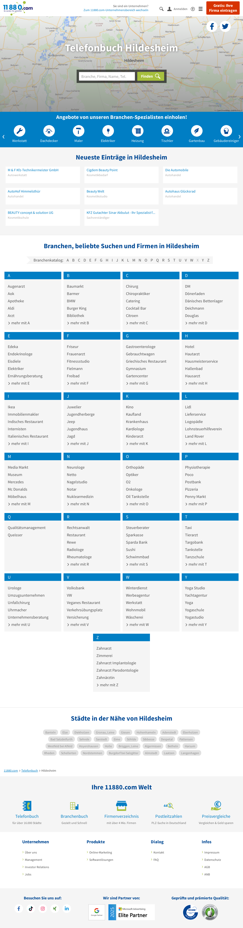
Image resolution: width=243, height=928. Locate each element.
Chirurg (132, 286)
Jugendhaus (77, 428)
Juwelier (74, 406)
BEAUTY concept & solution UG (30, 212)
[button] (3, 136)
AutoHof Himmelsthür (24, 191)
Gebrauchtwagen (140, 353)
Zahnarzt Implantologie (116, 662)
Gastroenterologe (140, 346)
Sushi (130, 549)
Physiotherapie (197, 467)
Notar (71, 489)
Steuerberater (137, 527)
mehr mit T (196, 564)
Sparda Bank (136, 542)
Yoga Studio (195, 587)
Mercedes (16, 481)
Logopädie (194, 421)
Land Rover (194, 436)
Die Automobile (176, 170)
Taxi (188, 527)
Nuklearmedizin (80, 496)
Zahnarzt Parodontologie (117, 670)
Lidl (188, 406)
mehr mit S (137, 564)
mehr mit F (78, 383)
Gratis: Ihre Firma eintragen (223, 8)
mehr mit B (78, 322)
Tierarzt (191, 534)
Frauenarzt (76, 353)
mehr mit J (78, 443)
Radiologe (75, 549)
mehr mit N (78, 503)
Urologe (14, 587)
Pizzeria (191, 489)
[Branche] (107, 76)
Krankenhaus (137, 421)
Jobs (28, 874)
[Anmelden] (179, 8)
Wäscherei (134, 617)
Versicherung (78, 617)
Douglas (192, 315)
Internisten (17, 428)
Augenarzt (16, 286)
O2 (128, 481)
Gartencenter (137, 375)
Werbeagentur (138, 595)
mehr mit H (196, 383)
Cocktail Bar (136, 308)
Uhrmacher (17, 609)
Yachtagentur (196, 595)
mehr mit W (137, 624)
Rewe (71, 542)
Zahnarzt (104, 648)
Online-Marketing (100, 852)
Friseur (72, 346)
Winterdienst (136, 587)
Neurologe (76, 467)
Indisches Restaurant (25, 421)
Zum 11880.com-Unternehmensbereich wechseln (116, 10)
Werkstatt (134, 602)
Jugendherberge (81, 414)
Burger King (76, 308)
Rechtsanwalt (78, 527)
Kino (129, 406)
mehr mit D (196, 322)
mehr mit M (19, 503)
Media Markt (18, 467)
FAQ (156, 860)
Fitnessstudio (78, 361)
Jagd (71, 436)
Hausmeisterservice (201, 361)
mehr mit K (137, 443)
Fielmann (75, 368)
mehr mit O (137, 503)
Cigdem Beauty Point (102, 170)
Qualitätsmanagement (27, 527)
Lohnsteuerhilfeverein (203, 428)
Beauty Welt (95, 191)
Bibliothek (75, 315)
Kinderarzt (134, 436)
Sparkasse (134, 534)
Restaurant (76, 534)
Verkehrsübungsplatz (85, 609)
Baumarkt (75, 286)
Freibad (73, 375)
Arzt (11, 315)
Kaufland (133, 414)
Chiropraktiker (138, 293)
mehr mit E (19, 383)
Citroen (132, 315)
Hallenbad (194, 368)
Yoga (189, 602)
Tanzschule (194, 556)
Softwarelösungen (101, 860)
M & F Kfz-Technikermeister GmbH (33, 170)
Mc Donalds (17, 489)
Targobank (194, 542)
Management (33, 860)
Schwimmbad (137, 556)
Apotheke (16, 300)
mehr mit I (18, 443)
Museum (15, 474)
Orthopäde (135, 467)
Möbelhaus (17, 496)
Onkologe (134, 489)
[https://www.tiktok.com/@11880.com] (30, 909)
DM (187, 286)
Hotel (189, 346)
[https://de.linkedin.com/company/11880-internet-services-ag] (66, 909)
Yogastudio (194, 617)
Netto (71, 474)
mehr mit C (137, 322)
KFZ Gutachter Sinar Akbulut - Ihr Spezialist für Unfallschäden (122, 212)
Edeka (13, 346)
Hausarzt (192, 375)
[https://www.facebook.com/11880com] (18, 909)
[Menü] (202, 8)
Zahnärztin (105, 677)
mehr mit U (19, 624)
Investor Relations (37, 867)
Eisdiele (14, 361)
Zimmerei (104, 655)
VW (69, 595)
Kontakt (158, 852)
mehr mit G (137, 383)
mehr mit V (78, 624)
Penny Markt (195, 496)
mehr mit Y (196, 624)
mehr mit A (19, 322)
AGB (207, 867)
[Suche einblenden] (163, 8)
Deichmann (194, 308)
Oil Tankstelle (137, 496)
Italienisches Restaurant (28, 436)
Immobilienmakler (23, 414)
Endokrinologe (20, 353)
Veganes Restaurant (83, 602)
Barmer (73, 293)
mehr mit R (78, 564)
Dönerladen (195, 293)
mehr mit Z (107, 684)
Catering (133, 300)
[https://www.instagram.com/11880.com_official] (42, 909)
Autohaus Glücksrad (180, 191)
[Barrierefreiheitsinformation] (195, 8)
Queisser (15, 534)
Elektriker (16, 368)
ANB (207, 874)
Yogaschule (194, 609)
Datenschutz (212, 860)
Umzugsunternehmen (26, 595)
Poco (189, 474)
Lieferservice (195, 414)
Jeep (71, 421)
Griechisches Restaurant (146, 361)
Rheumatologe (79, 556)
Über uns (31, 852)
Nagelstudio (77, 481)
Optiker (132, 474)
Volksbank (75, 587)
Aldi (11, 308)
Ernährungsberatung (25, 375)
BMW (71, 300)
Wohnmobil (135, 609)
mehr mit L (196, 443)
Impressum (211, 852)
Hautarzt (192, 353)
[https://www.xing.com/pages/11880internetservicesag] (54, 909)
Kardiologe (135, 428)
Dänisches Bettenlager (204, 300)
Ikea (11, 406)
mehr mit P (196, 503)
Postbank (193, 481)
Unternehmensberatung (28, 617)
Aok (11, 293)
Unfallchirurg (19, 602)
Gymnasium (136, 368)
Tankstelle (194, 549)
